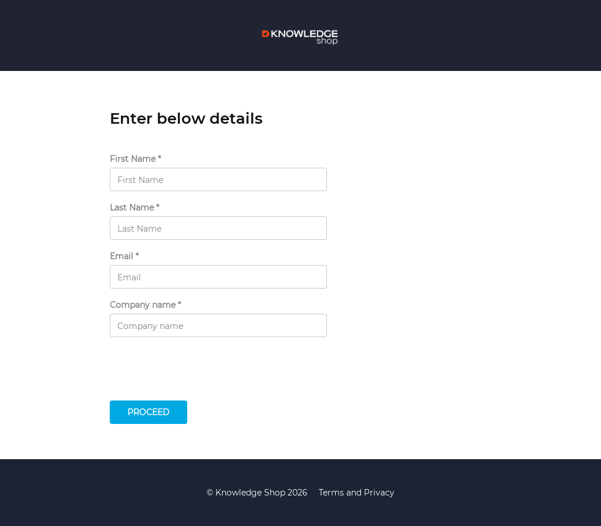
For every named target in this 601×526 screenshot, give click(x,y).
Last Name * (134, 208)
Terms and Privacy (356, 492)
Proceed (148, 412)
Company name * (145, 305)
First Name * (135, 159)
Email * (124, 257)
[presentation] (199, 372)
